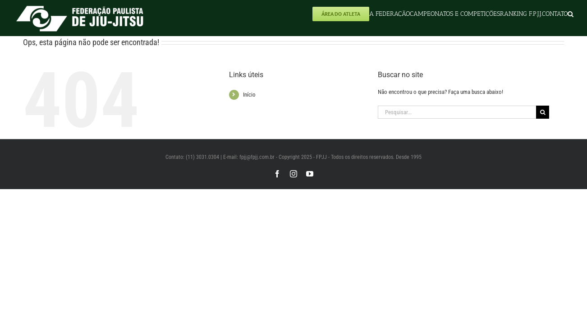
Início (249, 94)
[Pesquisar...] (457, 112)
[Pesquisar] (542, 112)
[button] (570, 14)
